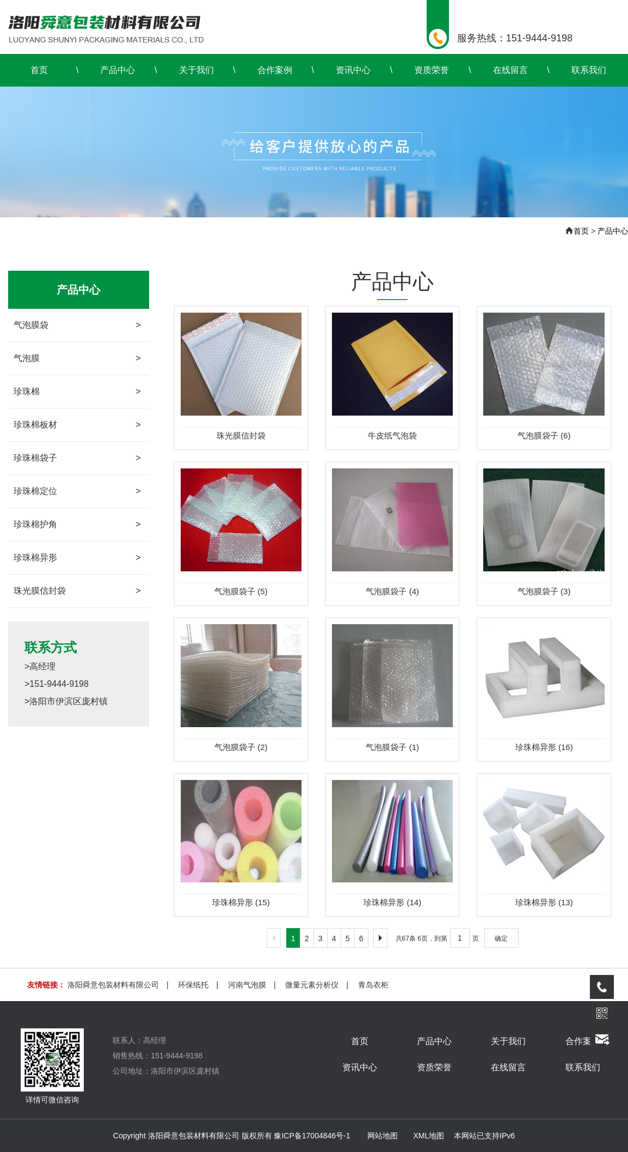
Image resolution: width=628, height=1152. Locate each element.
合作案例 (274, 70)
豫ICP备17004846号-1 (312, 1135)
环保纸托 (193, 984)
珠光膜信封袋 (77, 591)
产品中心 (117, 70)
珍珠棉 (77, 391)
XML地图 (428, 1135)
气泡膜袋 (77, 325)
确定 (501, 938)
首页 (39, 70)
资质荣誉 (431, 70)
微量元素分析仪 (311, 984)
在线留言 (510, 70)
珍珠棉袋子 (77, 458)
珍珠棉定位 (77, 491)
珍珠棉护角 (77, 524)
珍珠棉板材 (77, 425)
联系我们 (588, 70)
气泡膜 (77, 358)
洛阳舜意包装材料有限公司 (113, 984)
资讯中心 (353, 70)
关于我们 (196, 70)
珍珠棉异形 (77, 557)
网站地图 (382, 1135)
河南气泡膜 (247, 984)
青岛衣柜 (373, 984)
